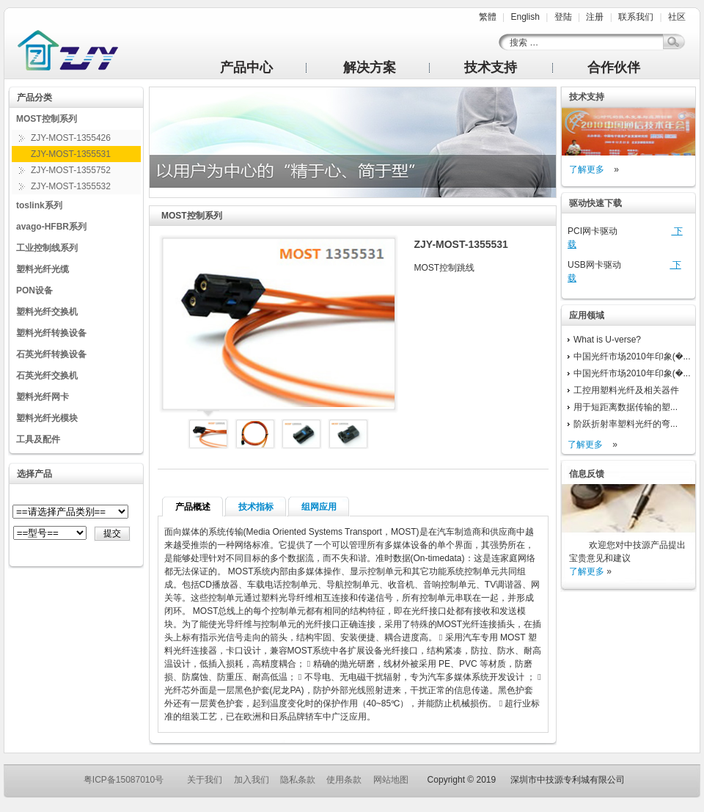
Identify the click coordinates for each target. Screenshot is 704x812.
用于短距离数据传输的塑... (625, 407)
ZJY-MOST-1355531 (71, 154)
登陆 (563, 17)
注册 (595, 17)
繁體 (487, 17)
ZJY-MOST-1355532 (71, 186)
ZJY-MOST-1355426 (71, 138)
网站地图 (390, 780)
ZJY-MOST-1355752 (71, 170)
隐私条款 (297, 780)
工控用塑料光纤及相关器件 (626, 390)
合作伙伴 (613, 67)
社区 (677, 17)
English (524, 17)
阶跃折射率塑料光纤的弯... (625, 424)
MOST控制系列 (191, 216)
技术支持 (490, 67)
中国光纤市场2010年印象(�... (632, 356)
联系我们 (635, 17)
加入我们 (251, 780)
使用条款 (344, 780)
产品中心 (246, 67)
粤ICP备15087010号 (124, 780)
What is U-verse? (607, 339)
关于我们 (204, 780)
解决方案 (369, 67)
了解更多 (586, 169)
